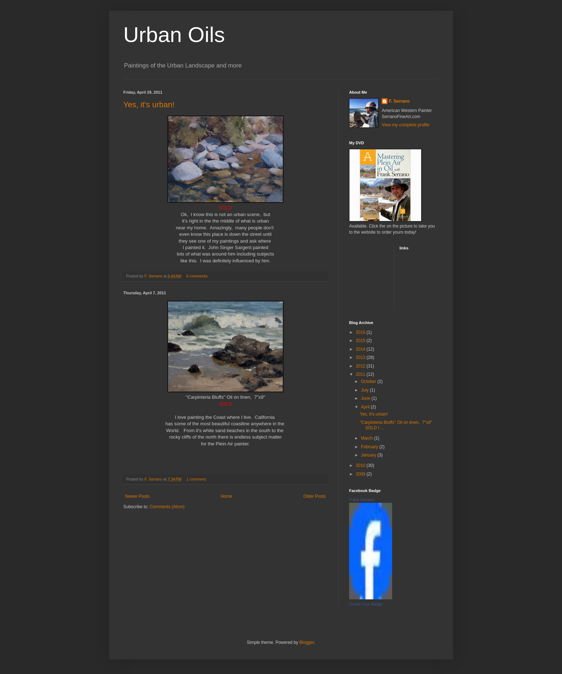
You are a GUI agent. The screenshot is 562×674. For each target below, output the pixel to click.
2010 (361, 465)
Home (226, 496)
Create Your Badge (365, 604)
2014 (361, 349)
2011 (361, 374)
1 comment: (197, 479)
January (369, 455)
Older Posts (314, 496)
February (370, 446)
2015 (361, 340)
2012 (361, 366)
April (366, 406)
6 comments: (198, 276)
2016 (361, 332)
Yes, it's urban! (149, 104)
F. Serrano (399, 101)
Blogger (306, 642)
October (369, 381)
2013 (361, 357)
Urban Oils (174, 35)
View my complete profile (405, 124)
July (365, 390)
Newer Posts (137, 496)
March (367, 438)
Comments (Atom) (166, 506)
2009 (361, 474)
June (366, 398)
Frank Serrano (361, 499)
